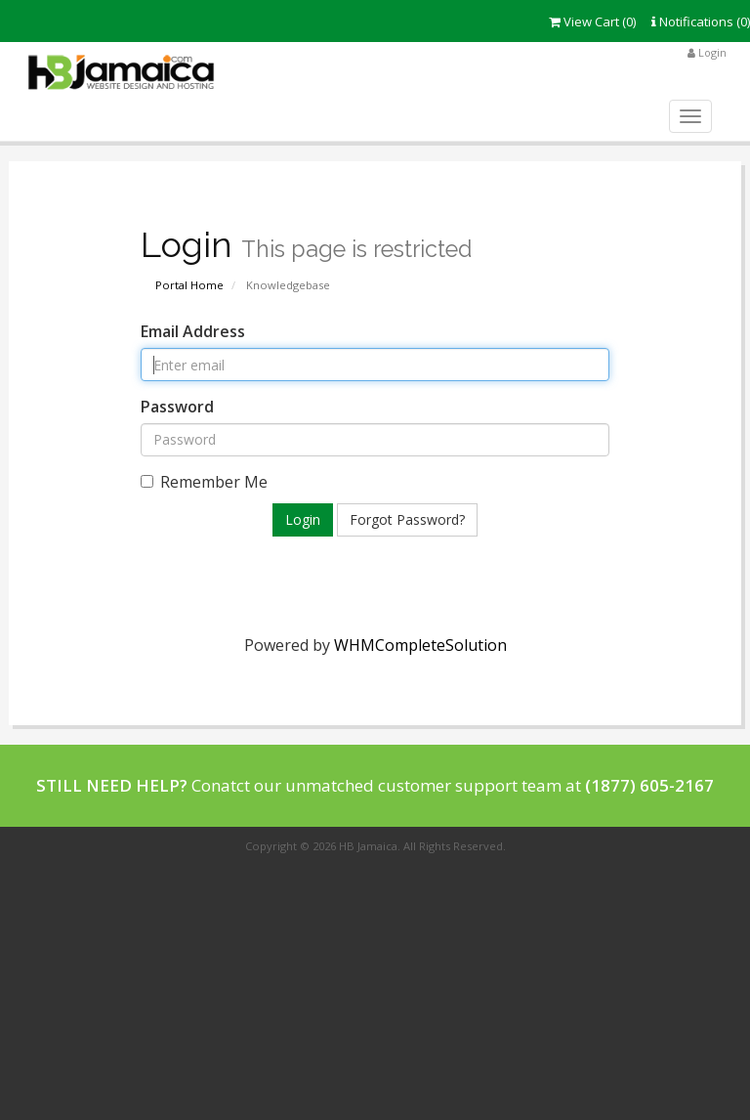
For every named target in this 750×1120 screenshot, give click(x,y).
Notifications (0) (700, 21)
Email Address (193, 331)
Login (707, 52)
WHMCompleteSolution (420, 645)
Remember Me (204, 482)
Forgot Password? (407, 519)
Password (177, 406)
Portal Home (189, 285)
